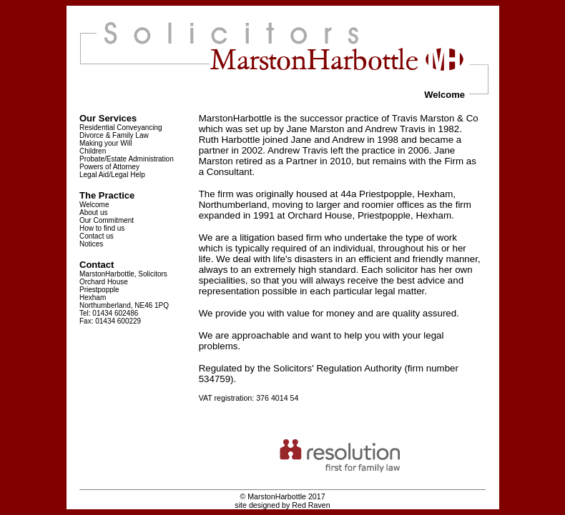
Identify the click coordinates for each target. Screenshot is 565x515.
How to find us (101, 228)
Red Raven (311, 505)
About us (93, 212)
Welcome (94, 205)
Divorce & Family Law (114, 135)
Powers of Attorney (109, 167)
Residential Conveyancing (120, 127)
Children (92, 151)
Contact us (96, 236)
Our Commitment (106, 220)
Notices (91, 244)
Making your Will (105, 143)
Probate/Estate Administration (126, 159)
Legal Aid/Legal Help (112, 175)
